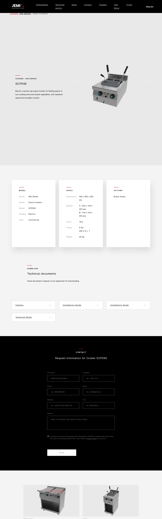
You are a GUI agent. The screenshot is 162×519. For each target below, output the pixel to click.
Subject (50, 413)
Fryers (129, 5)
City (84, 399)
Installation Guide (72, 305)
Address (50, 399)
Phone (49, 386)
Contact (88, 5)
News (74, 5)
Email (85, 386)
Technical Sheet (23, 317)
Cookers (103, 5)
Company (86, 372)
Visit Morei (116, 6)
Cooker (14, 14)
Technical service (59, 6)
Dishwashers (42, 5)
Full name (50, 372)
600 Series (25, 14)
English (149, 7)
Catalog (19, 305)
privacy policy (92, 438)
